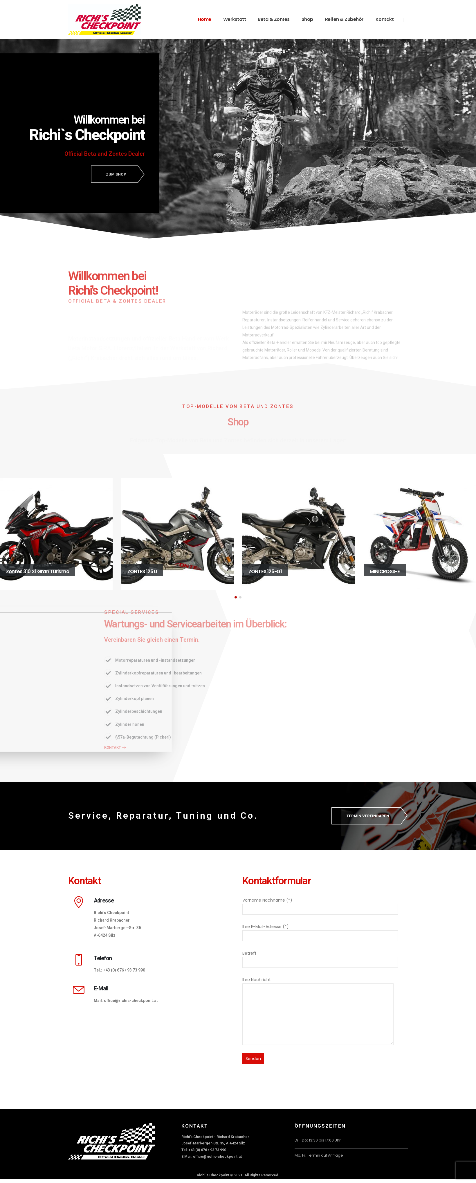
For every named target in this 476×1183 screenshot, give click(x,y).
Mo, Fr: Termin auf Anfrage (319, 1155)
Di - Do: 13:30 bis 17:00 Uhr (318, 1140)
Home (204, 19)
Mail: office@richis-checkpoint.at (126, 1000)
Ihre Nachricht (318, 997)
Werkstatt (234, 19)
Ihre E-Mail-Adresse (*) (320, 931)
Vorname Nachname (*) (320, 904)
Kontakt (385, 19)
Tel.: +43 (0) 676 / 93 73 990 (119, 970)
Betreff (320, 957)
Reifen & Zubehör (344, 19)
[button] (235, 597)
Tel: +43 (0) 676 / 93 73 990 (203, 1150)
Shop (307, 19)
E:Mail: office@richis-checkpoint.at (211, 1156)
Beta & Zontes (274, 19)
